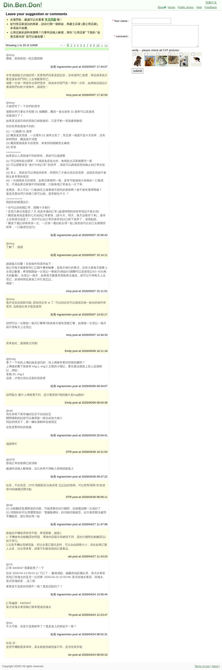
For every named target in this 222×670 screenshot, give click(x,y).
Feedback (210, 7)
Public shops (186, 7)
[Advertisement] (166, 101)
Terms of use (202, 666)
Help (199, 7)
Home (171, 7)
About (215, 666)
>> (106, 45)
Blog (160, 7)
